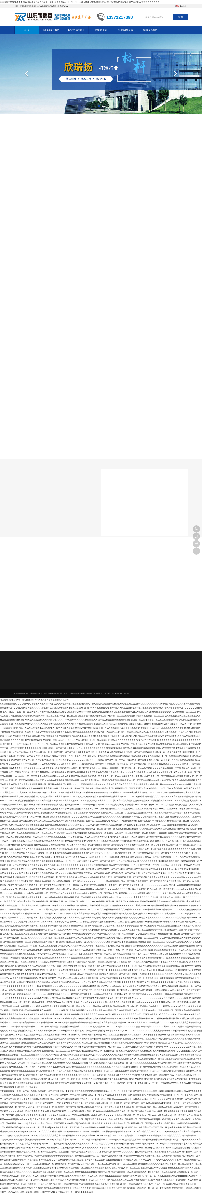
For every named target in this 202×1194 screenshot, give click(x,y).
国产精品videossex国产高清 (181, 1176)
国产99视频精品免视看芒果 (128, 1139)
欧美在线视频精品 (154, 1103)
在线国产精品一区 (121, 1111)
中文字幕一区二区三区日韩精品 (97, 1135)
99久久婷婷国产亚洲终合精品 (180, 1131)
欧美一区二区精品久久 (40, 1107)
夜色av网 (45, 1111)
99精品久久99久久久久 (170, 1143)
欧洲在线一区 (71, 1123)
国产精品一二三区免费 (70, 1095)
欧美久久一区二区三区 (43, 1139)
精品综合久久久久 (83, 1172)
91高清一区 (89, 1111)
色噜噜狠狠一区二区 (126, 1131)
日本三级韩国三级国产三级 (32, 1192)
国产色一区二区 (151, 1143)
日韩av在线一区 (86, 1099)
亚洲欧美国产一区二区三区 (64, 1107)
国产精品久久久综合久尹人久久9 (151, 1131)
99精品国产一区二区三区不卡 (185, 1107)
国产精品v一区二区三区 (140, 1147)
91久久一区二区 (31, 1176)
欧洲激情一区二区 (122, 1103)
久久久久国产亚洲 (166, 1099)
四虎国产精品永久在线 (141, 1111)
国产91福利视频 (16, 1143)
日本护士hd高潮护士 (42, 1180)
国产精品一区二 (138, 1103)
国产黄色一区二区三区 (10, 1103)
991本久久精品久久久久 (162, 1160)
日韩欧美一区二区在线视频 (106, 1107)
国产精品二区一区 (15, 1176)
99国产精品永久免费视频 (111, 1156)
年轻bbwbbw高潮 (62, 1168)
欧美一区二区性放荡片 (27, 1091)
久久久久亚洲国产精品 (52, 1131)
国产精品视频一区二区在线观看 (55, 1151)
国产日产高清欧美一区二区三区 (23, 1135)
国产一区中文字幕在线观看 (159, 1107)
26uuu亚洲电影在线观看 (44, 1172)
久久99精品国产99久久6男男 (154, 1168)
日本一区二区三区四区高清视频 (64, 1099)
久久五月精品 (140, 1135)
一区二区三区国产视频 (106, 1164)
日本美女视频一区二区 (42, 1119)
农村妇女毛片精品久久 (161, 1115)
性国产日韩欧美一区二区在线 (124, 1172)
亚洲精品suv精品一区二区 (145, 1099)
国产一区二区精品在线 (68, 1184)
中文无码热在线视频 (77, 1115)
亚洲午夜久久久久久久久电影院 (113, 1176)
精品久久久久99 (175, 1168)
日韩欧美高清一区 (185, 1172)
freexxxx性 (22, 1123)
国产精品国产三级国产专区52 (18, 1180)
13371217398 (196, 529)
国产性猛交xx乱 (109, 1131)
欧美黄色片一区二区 (30, 1127)
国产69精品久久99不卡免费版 (56, 1103)
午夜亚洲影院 (85, 1184)
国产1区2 (164, 1127)
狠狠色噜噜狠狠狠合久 (13, 1131)
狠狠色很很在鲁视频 (12, 1139)
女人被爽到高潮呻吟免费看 (93, 1127)
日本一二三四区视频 (55, 1123)
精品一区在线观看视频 (29, 1111)
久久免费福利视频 (75, 1111)
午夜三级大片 (151, 1180)
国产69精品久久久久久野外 (115, 1095)
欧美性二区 (145, 1115)
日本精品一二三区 (107, 1147)
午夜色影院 (139, 1180)
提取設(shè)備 (125, 30)
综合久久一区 (144, 1172)
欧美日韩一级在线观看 (49, 1095)
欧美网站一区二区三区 (48, 1091)
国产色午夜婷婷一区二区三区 (76, 1131)
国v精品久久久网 (23, 1119)
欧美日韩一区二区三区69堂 (187, 1099)
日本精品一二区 (189, 1151)
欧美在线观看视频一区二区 (127, 1115)
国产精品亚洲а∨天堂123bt (171, 1139)
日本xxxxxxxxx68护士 (122, 1099)
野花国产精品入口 (76, 1164)
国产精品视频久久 (47, 1160)
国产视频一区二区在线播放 (163, 1172)
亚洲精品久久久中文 (81, 1188)
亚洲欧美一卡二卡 (171, 1103)
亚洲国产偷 (167, 1156)
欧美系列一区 (60, 1119)
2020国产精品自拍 (174, 1184)
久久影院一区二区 (32, 1131)
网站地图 (164, 704)
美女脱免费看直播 (114, 1160)
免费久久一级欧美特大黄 (115, 1123)
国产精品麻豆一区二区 (29, 1151)
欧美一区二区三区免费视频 (180, 1095)
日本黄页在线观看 (135, 1143)
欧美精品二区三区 (75, 1160)
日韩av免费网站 (38, 1147)
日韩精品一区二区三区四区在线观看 (141, 1119)
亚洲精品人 (96, 1131)
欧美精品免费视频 (100, 1184)
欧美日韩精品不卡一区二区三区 (126, 1168)
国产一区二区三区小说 (80, 1139)
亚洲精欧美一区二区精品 (187, 1180)
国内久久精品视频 (114, 1127)
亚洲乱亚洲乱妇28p (101, 1172)
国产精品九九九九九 (9, 1111)
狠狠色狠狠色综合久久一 (15, 1164)
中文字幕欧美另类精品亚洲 (57, 1192)
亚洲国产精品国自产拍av (21, 1188)
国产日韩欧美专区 (25, 1156)
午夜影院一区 (106, 1103)
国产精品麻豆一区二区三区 (139, 1123)
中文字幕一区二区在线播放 (23, 1184)
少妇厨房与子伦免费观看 (187, 1123)
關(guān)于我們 (51, 30)
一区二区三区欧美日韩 (182, 1115)
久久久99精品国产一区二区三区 (83, 1176)
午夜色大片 (117, 1188)
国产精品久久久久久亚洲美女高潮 (148, 1091)
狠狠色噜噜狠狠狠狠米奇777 (87, 1091)
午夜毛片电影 (134, 1176)
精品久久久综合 (106, 1143)
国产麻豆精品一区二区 (91, 1095)
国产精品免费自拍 (150, 1139)
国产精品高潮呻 (61, 1139)
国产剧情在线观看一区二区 (87, 1156)
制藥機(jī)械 (101, 30)
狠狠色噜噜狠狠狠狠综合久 (61, 1156)
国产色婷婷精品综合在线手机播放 (22, 1095)
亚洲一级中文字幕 (103, 1099)
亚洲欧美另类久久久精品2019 (155, 1164)
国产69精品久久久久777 (81, 1192)
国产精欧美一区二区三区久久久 (91, 1180)
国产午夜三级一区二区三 (149, 1156)
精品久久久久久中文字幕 (50, 1135)
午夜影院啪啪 (176, 1127)
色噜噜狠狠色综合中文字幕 (179, 1111)
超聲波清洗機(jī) (76, 30)
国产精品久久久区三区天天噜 (120, 1180)
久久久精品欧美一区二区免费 (133, 1107)
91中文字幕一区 (159, 1111)
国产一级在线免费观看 (56, 1164)
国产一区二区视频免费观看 (54, 1143)
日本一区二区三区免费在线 (129, 1164)
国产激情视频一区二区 (133, 1188)
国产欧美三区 (164, 1119)
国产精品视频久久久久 (72, 1135)
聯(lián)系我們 (150, 30)
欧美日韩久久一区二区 (77, 1119)
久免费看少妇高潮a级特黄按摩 (35, 1099)
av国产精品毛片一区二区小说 (151, 1184)
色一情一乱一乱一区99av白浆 (155, 1176)
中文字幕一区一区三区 (149, 1127)
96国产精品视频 (41, 1156)
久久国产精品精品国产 (182, 1119)
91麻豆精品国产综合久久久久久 (17, 1172)
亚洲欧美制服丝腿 (172, 1091)
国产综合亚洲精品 (85, 1107)
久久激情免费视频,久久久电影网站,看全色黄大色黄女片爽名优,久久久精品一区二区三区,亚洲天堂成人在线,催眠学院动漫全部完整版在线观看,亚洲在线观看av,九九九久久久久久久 (80, 2)
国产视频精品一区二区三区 (103, 1139)
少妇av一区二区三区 (179, 1164)
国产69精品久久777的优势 (64, 1180)
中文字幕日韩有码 (33, 1143)
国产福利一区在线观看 (94, 1160)
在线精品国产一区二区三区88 (185, 1188)
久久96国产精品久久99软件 (45, 1188)
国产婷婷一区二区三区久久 (17, 1107)
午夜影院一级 (24, 1147)
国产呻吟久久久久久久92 (124, 1151)
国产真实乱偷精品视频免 (99, 1168)
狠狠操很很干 (65, 1188)
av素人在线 (186, 1143)
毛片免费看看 (158, 1147)
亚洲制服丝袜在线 (36, 1123)
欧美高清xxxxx (130, 1156)
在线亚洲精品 (120, 1143)
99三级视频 (61, 1160)
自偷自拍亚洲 (116, 1184)
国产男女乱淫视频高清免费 (178, 1147)
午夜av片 (179, 1160)
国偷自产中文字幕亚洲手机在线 (54, 1176)
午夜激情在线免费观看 (157, 1095)
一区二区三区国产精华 (47, 1184)
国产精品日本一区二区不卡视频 (84, 1103)
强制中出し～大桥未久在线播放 (53, 1115)
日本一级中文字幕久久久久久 (85, 1147)
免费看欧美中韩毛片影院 (26, 1160)
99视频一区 (10, 1156)
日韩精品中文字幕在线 (183, 1156)
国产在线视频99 (173, 1151)
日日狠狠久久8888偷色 (43, 1168)
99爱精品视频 (76, 1151)
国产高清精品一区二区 (31, 1103)
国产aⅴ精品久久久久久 (170, 1135)
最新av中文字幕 (66, 1091)
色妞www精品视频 (104, 1111)
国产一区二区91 (130, 1184)
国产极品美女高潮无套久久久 (100, 1115)
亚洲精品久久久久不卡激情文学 (97, 1151)
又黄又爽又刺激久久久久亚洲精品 (82, 1143)
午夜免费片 (119, 1119)
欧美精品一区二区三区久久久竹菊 (116, 1091)
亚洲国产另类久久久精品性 (100, 1119)
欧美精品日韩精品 (58, 1111)
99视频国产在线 (130, 1127)
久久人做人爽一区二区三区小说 (65, 1127)
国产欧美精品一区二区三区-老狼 (150, 1151)
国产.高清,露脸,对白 (137, 1095)
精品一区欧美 (123, 1147)
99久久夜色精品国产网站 (163, 1123)
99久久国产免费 (24, 1168)
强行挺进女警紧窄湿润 (27, 1115)
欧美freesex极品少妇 (101, 1188)
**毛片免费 (45, 1127)
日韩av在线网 (144, 1160)
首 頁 (26, 30)
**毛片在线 (90, 1164)
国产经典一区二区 (79, 1168)
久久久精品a (152, 1135)
